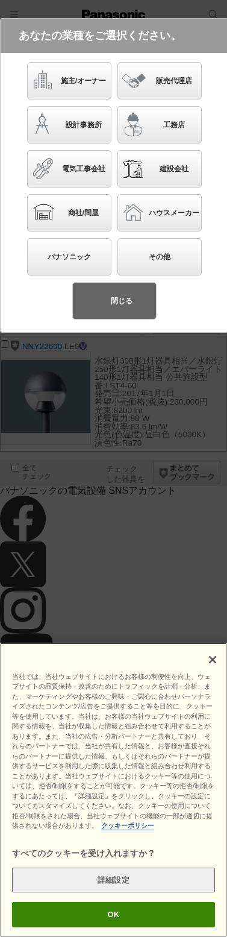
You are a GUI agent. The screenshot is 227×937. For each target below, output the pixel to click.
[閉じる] (212, 659)
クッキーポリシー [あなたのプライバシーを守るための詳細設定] (127, 825)
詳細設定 (113, 880)
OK (114, 914)
